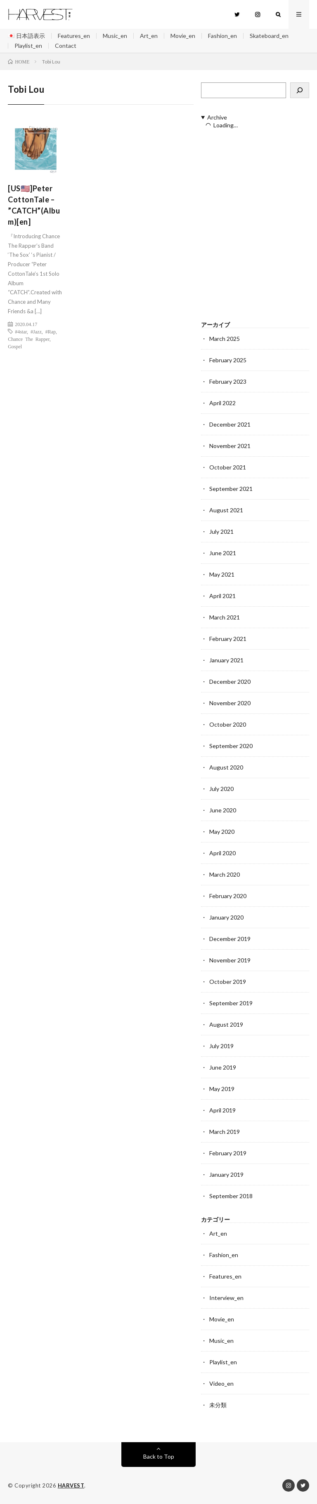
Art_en (149, 35)
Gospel (15, 346)
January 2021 (226, 660)
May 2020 (221, 831)
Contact (65, 45)
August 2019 (226, 1024)
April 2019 (222, 1110)
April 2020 (222, 852)
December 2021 (230, 424)
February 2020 (227, 895)
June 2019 (222, 1067)
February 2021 (227, 638)
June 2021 (222, 552)
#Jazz (36, 331)
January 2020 (226, 917)
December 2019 (230, 938)
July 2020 (221, 788)
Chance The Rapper (29, 338)
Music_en (115, 35)
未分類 (218, 1404)
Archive (217, 117)
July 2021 (221, 531)
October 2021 (227, 467)
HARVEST (71, 1485)
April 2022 (222, 402)
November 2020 (230, 702)
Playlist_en (28, 45)
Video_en (221, 1383)
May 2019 (221, 1088)
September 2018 (231, 1195)
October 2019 (227, 981)
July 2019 (221, 1045)
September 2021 (231, 488)
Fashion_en (222, 35)
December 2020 (230, 681)
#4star (21, 331)
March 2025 (224, 338)
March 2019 (224, 1131)
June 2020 (222, 810)
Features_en (74, 35)
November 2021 (230, 445)
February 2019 (227, 1153)
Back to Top (158, 1456)
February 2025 (227, 360)
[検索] (299, 90)
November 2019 (230, 960)
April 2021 (222, 595)
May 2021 (221, 574)
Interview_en (226, 1297)
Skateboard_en (269, 35)
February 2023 (227, 381)
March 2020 (224, 874)
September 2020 (231, 745)
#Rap (50, 331)
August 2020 (226, 767)
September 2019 (231, 1003)
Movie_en (182, 35)
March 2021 (224, 617)
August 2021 (226, 510)
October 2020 (227, 724)
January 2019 (226, 1174)
